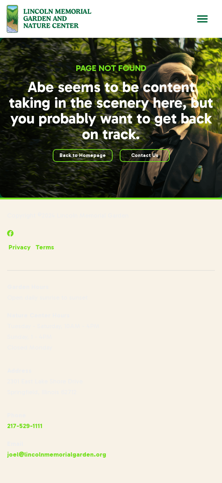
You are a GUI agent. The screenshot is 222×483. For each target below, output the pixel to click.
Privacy (20, 247)
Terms (45, 247)
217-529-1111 (24, 426)
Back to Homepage (83, 155)
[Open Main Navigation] (202, 19)
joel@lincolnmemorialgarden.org (56, 454)
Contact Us (144, 155)
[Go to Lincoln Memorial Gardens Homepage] (48, 19)
